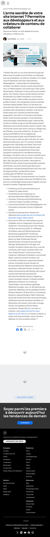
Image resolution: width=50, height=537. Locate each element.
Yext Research (30, 497)
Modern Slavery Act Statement (12, 471)
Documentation (30, 512)
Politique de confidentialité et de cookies (17, 525)
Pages (28, 465)
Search (28, 468)
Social (28, 462)
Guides (28, 510)
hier (28, 308)
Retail (5, 489)
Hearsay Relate (30, 474)
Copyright (25, 528)
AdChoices (17, 528)
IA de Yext (29, 477)
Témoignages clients (32, 489)
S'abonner (25, 423)
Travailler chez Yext (9, 454)
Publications (30, 486)
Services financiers (9, 483)
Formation (29, 507)
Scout (28, 451)
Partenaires (6, 459)
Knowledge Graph (31, 457)
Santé (5, 486)
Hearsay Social (30, 471)
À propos (6, 451)
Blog (27, 483)
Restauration (7, 492)
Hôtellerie (6, 494)
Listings (28, 454)
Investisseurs (7, 462)
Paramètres (33, 528)
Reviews (28, 459)
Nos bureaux (7, 465)
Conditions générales (36, 525)
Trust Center (30, 494)
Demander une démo (14, 441)
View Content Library (25, 397)
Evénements (30, 492)
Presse (5, 457)
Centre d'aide (30, 504)
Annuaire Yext (7, 468)
